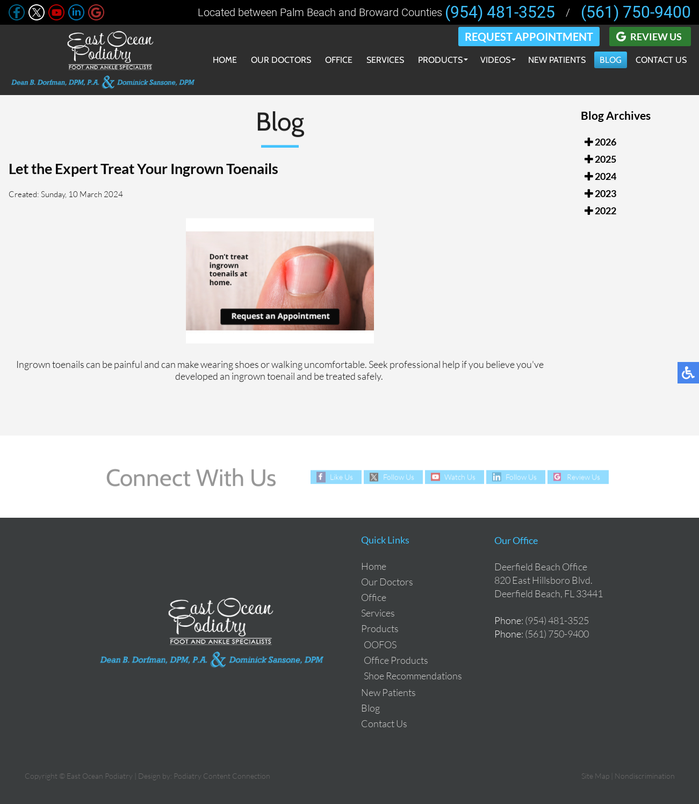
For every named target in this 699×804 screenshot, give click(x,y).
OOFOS (380, 644)
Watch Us (459, 476)
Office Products (396, 660)
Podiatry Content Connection (222, 775)
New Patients (557, 60)
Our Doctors (281, 60)
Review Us (656, 36)
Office (338, 60)
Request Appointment (529, 36)
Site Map (595, 775)
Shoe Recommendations (413, 676)
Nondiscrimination (645, 775)
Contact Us (661, 60)
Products (440, 60)
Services (385, 60)
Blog (611, 60)
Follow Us (398, 476)
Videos (495, 60)
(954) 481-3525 (500, 12)
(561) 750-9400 (636, 12)
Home (225, 60)
